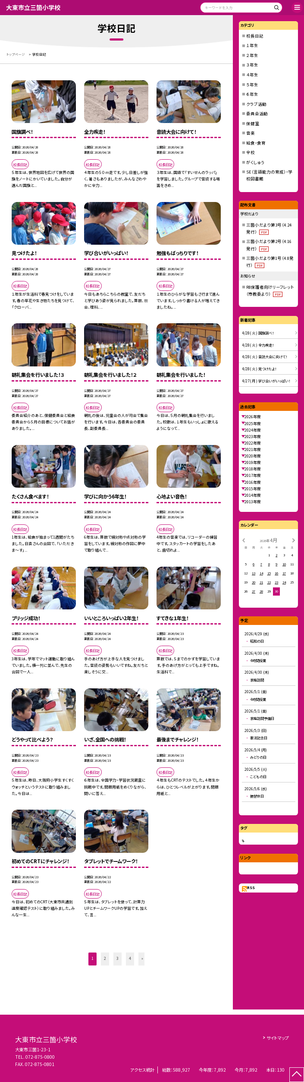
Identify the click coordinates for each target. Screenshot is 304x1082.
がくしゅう (255, 162)
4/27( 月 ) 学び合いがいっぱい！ (266, 380)
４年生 (252, 75)
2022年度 (252, 443)
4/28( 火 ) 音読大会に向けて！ (264, 356)
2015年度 (252, 489)
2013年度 (252, 502)
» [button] (142, 958)
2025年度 (252, 423)
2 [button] (105, 958)
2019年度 (252, 462)
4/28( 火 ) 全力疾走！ (258, 344)
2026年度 (252, 417)
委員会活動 (257, 113)
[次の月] (293, 539)
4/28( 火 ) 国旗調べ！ (258, 332)
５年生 (252, 85)
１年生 (252, 45)
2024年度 (252, 430)
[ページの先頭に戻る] (297, 1075)
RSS (251, 887)
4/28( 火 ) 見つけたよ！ (259, 368)
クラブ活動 (256, 104)
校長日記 (254, 36)
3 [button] (117, 958)
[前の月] (243, 539)
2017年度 (252, 475)
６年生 (252, 94)
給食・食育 (256, 143)
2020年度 (252, 456)
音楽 (250, 133)
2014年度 (252, 495)
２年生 (252, 55)
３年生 (252, 65)
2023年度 (252, 436)
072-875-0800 (40, 1057)
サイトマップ (277, 1038)
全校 (250, 152)
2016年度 (252, 482)
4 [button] (130, 958)
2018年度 (252, 469)
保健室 (252, 123)
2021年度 (252, 449)
